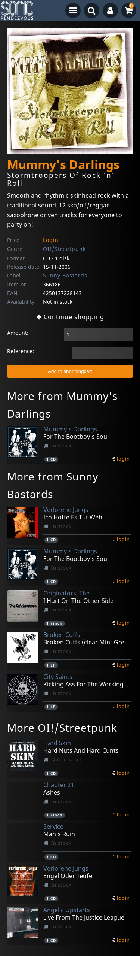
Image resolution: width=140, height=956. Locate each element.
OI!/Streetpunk (64, 248)
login (123, 458)
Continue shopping (70, 317)
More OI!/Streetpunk (62, 727)
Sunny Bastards (65, 275)
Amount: (17, 332)
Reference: (20, 351)
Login (51, 239)
